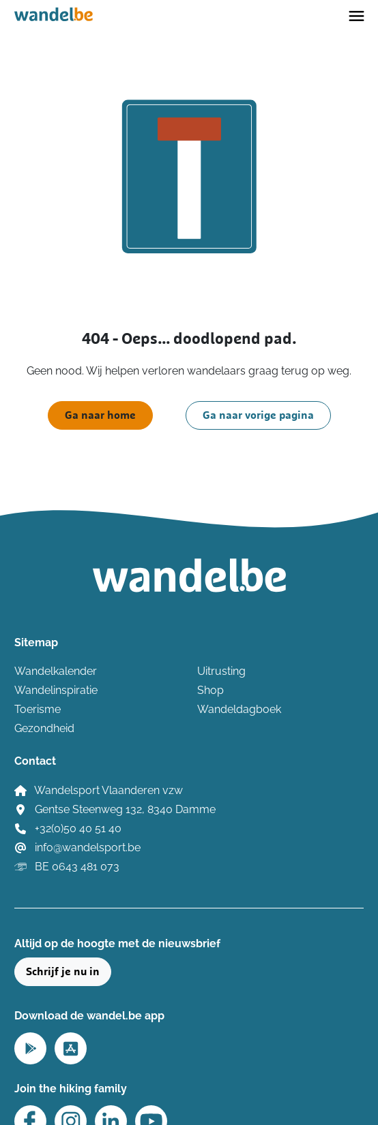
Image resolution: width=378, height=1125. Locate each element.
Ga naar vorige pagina (258, 415)
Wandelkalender (55, 671)
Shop (210, 690)
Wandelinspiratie (56, 690)
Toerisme (37, 709)
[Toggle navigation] (356, 15)
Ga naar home (100, 415)
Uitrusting (221, 671)
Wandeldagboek (239, 709)
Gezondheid (44, 728)
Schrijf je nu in (63, 971)
